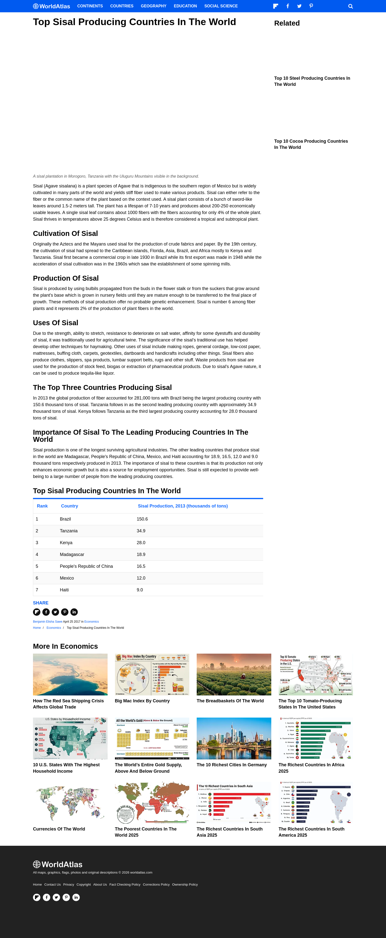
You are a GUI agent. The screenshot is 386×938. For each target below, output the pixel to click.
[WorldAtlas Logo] (53, 6)
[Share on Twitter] (55, 612)
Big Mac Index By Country (142, 700)
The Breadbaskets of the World (230, 700)
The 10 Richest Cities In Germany (232, 764)
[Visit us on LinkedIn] (76, 897)
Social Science (221, 6)
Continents (90, 6)
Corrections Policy (156, 884)
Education (185, 6)
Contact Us (52, 884)
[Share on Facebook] (46, 612)
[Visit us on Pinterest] (66, 897)
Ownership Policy (185, 884)
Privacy (68, 884)
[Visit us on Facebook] (46, 897)
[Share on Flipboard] (36, 612)
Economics (91, 621)
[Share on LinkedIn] (74, 612)
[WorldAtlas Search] (350, 6)
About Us (100, 884)
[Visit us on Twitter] (56, 897)
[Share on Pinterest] (64, 612)
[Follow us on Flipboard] (36, 897)
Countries (121, 6)
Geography (153, 6)
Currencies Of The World (59, 829)
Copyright (84, 884)
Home (37, 884)
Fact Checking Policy (124, 884)
